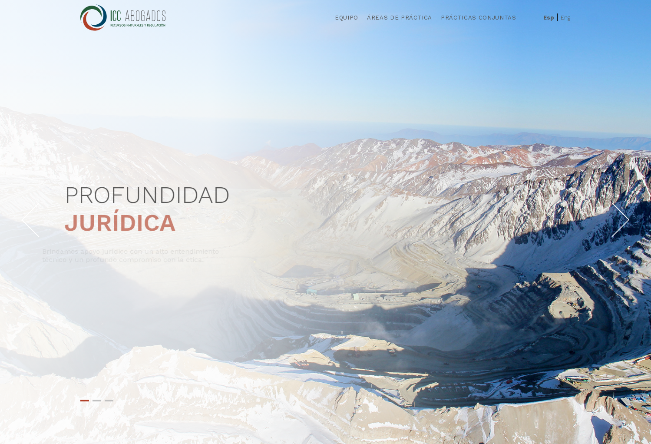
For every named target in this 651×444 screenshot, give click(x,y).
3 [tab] (109, 400)
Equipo (346, 17)
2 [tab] (97, 400)
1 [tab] (84, 400)
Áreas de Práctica (399, 17)
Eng (565, 17)
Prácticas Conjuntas (478, 17)
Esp (548, 17)
